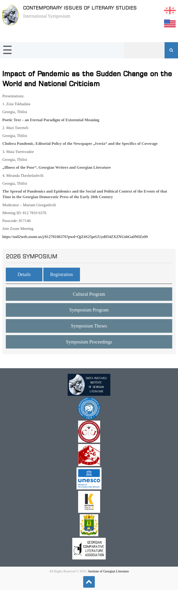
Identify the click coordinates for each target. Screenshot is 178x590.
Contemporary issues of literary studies (80, 8)
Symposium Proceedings (89, 341)
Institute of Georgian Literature (108, 571)
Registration (61, 274)
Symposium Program (88, 309)
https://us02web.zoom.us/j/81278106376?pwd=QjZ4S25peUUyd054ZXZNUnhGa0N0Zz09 (75, 237)
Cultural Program (89, 294)
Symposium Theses (89, 325)
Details (24, 274)
